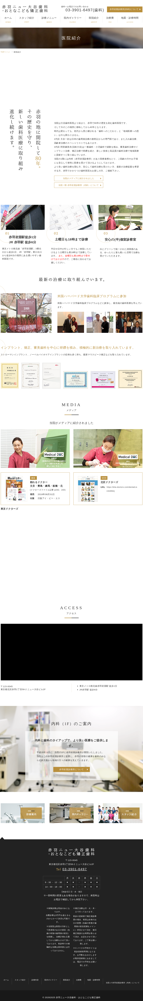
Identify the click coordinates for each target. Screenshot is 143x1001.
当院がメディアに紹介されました (78, 178)
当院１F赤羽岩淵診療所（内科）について (122, 983)
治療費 (110, 20)
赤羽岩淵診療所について (71, 769)
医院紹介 (94, 20)
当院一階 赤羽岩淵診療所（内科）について (78, 185)
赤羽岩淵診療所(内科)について (124, 9)
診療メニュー (49, 20)
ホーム (8, 20)
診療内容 (35, 980)
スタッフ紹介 (26, 20)
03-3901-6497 (74, 869)
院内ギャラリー (72, 20)
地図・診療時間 (130, 20)
